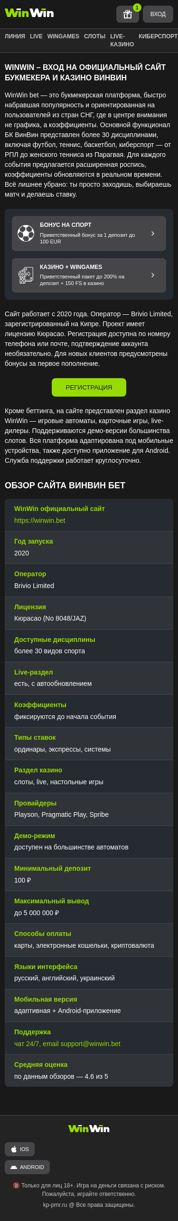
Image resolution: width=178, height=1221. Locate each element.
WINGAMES (63, 36)
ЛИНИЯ (15, 36)
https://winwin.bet (39, 520)
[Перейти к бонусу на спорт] (152, 233)
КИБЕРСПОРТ (158, 36)
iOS (19, 1149)
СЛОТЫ (94, 36)
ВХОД (158, 14)
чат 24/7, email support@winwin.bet (67, 1044)
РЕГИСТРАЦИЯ (89, 387)
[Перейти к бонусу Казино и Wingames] (152, 275)
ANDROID (27, 1167)
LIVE (36, 36)
